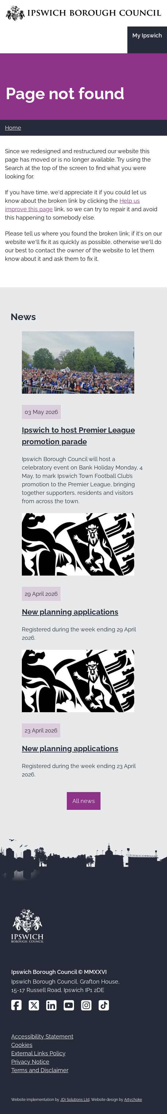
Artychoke (133, 1099)
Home (13, 127)
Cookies (21, 1045)
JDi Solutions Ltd (74, 1099)
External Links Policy (38, 1053)
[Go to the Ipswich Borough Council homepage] (83, 13)
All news (83, 801)
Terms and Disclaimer (39, 1070)
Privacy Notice (30, 1061)
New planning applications (70, 611)
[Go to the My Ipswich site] (147, 40)
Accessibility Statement (42, 1036)
